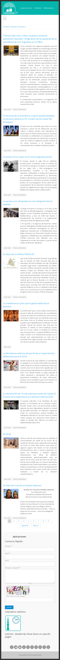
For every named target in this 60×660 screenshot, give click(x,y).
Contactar (37, 8)
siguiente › (25, 525)
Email (7, 553)
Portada (6, 27)
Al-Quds (7, 434)
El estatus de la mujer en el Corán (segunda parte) (27, 156)
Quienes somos (26, 8)
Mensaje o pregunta (12, 568)
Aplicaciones (19, 536)
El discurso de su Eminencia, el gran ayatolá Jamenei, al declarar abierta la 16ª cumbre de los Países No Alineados (29, 118)
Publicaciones (48, 8)
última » (36, 525)
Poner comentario (19, 109)
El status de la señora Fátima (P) (18, 254)
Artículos (14, 27)
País (7, 561)
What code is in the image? (16, 596)
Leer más (8, 109)
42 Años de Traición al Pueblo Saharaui (22, 485)
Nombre (8, 546)
